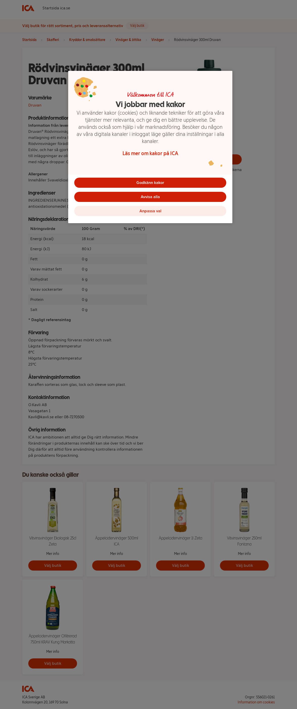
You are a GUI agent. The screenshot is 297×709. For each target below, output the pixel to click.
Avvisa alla (150, 196)
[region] (150, 147)
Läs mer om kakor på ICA (150, 153)
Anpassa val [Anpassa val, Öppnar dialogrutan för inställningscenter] (150, 210)
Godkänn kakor (150, 182)
